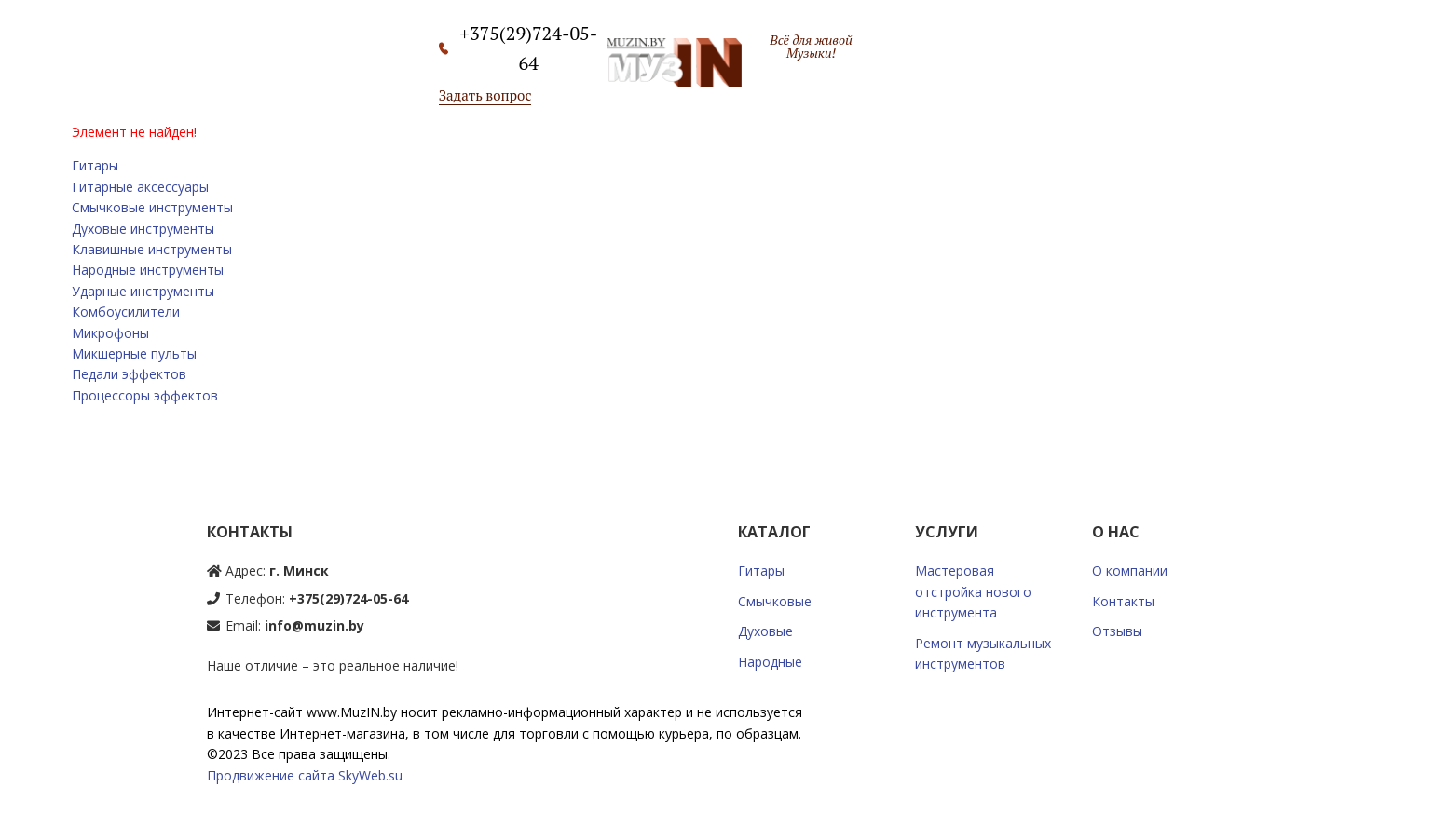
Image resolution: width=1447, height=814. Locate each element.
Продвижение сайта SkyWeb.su (305, 775)
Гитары (95, 165)
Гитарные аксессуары (140, 187)
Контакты (1123, 601)
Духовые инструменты (143, 228)
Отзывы (1117, 631)
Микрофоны (110, 333)
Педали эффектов (129, 374)
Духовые (765, 631)
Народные (770, 662)
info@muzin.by (314, 625)
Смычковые (775, 601)
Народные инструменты (148, 269)
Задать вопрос (485, 95)
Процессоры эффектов (145, 395)
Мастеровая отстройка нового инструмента (973, 591)
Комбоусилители (126, 311)
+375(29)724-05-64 (348, 598)
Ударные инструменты (143, 291)
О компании (1129, 570)
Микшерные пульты (134, 353)
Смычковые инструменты (152, 207)
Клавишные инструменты (152, 249)
